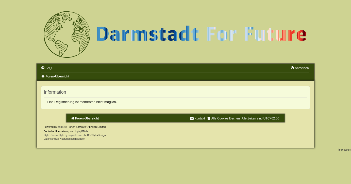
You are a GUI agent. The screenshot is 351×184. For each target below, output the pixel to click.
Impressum (345, 149)
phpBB (61, 127)
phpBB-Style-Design (94, 135)
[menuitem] (46, 68)
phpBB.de (82, 131)
